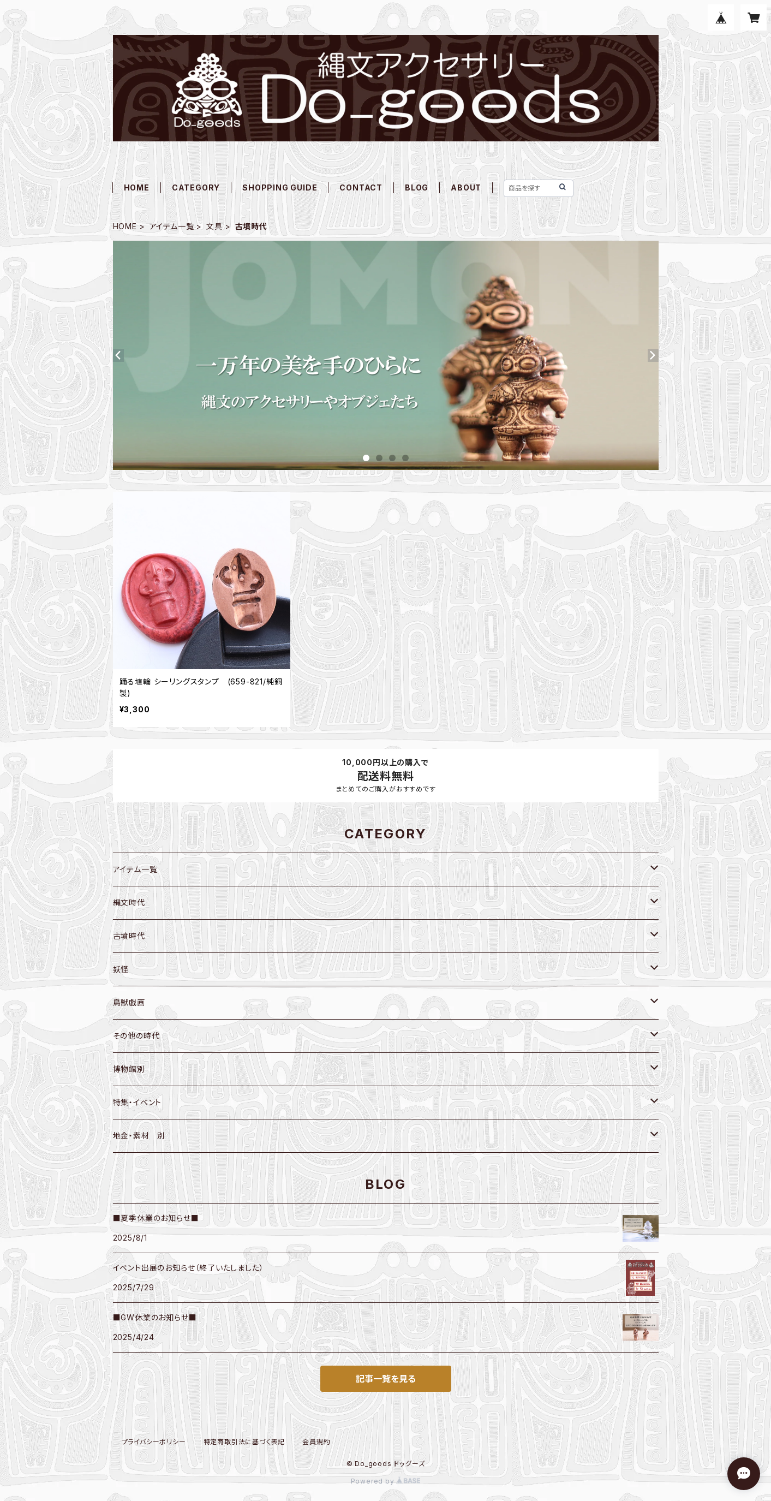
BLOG (416, 187)
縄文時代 (129, 902)
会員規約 (316, 1442)
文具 (214, 226)
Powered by (386, 1481)
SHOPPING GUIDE (279, 187)
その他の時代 (136, 1035)
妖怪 (121, 969)
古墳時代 (129, 935)
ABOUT (466, 187)
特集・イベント (137, 1102)
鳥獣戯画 (129, 1002)
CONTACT (360, 187)
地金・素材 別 (139, 1135)
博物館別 (129, 1069)
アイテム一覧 (172, 226)
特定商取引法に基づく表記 (244, 1442)
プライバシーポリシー (154, 1442)
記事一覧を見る (386, 1378)
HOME (137, 187)
